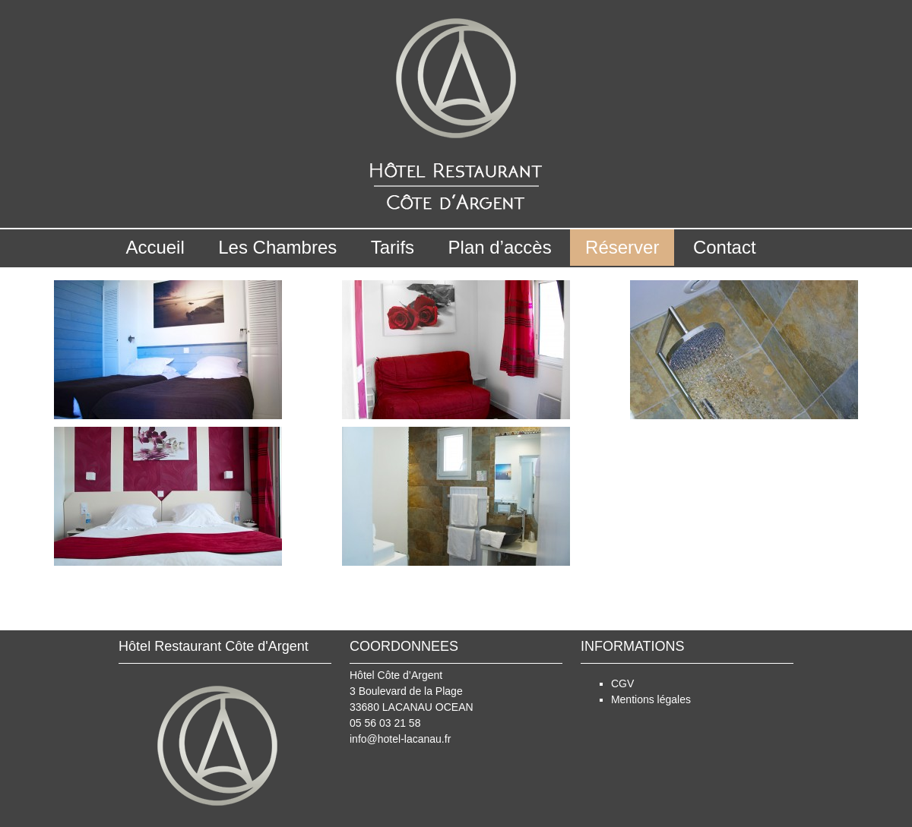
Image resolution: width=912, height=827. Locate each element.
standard (100, 603)
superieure (805, 603)
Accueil (154, 247)
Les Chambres (277, 247)
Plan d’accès (500, 247)
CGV (622, 683)
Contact (724, 247)
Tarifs (392, 247)
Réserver (622, 247)
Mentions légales (651, 699)
